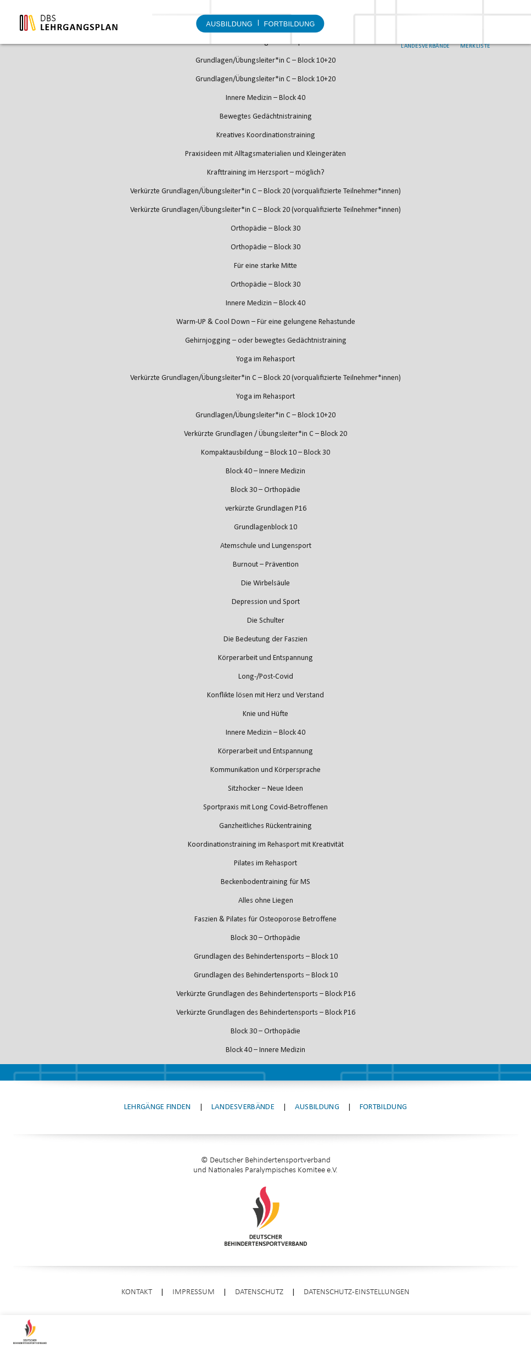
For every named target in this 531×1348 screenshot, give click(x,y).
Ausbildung (229, 24)
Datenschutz (259, 1292)
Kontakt (136, 1292)
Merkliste (497, 32)
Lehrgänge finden (157, 1107)
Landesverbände (446, 32)
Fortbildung (289, 24)
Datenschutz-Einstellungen (357, 1292)
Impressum (193, 1292)
